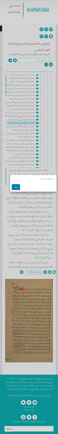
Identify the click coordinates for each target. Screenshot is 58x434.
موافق (16, 187)
